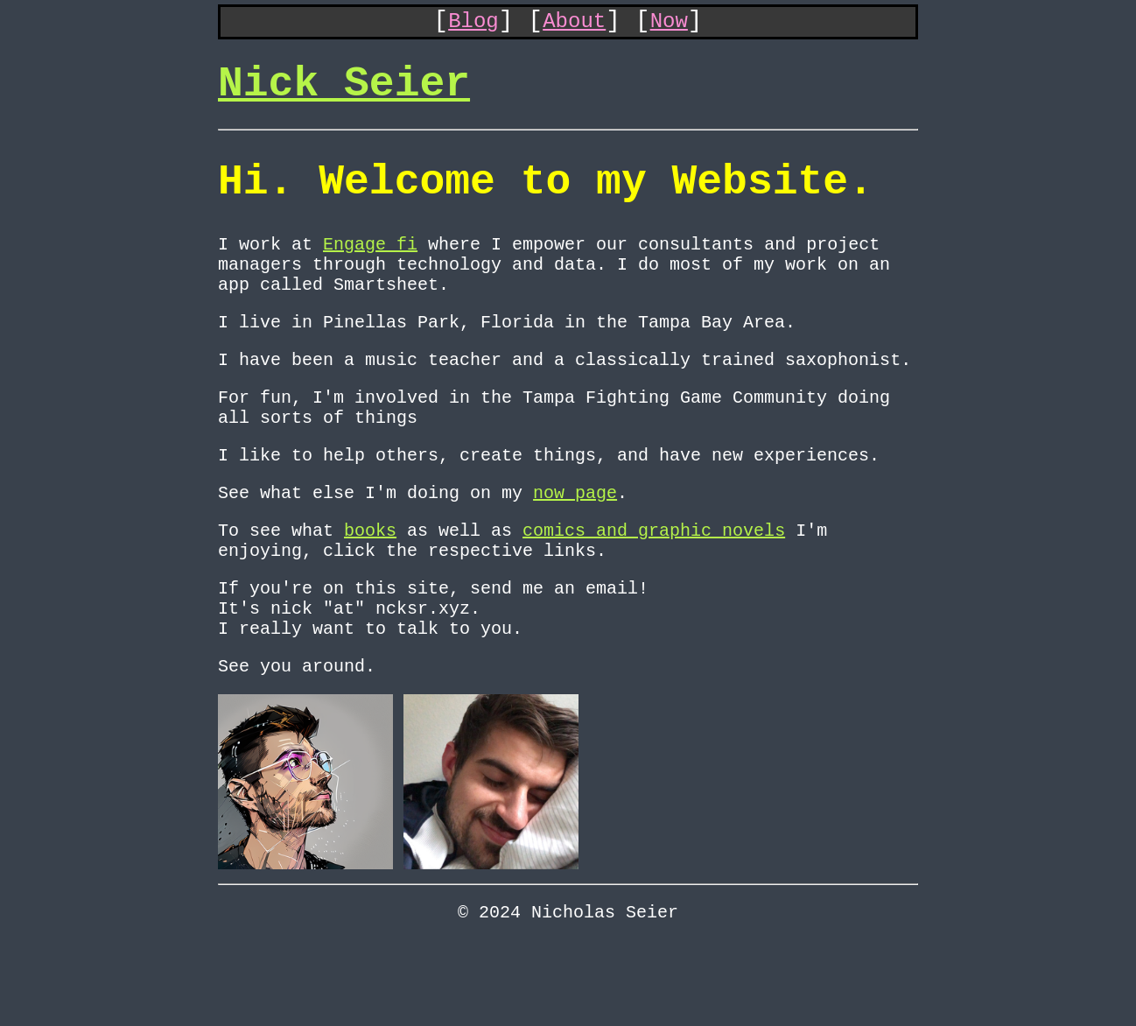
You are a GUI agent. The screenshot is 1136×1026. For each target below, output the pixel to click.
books (370, 589)
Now (669, 25)
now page (575, 548)
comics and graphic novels (653, 589)
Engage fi (370, 272)
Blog (473, 25)
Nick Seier (344, 95)
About (574, 25)
